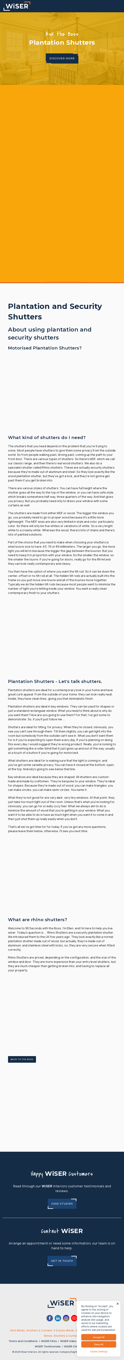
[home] (17, 6)
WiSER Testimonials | (49, 1346)
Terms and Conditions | (25, 1341)
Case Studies (62, 1203)
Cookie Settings (98, 1351)
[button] (121, 6)
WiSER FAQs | (50, 1341)
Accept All (98, 1337)
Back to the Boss (22, 1059)
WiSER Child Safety (76, 1346)
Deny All (98, 1344)
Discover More (62, 58)
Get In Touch (62, 1260)
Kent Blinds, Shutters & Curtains (31, 1330)
